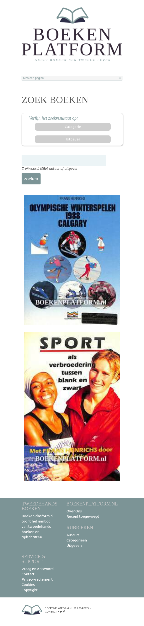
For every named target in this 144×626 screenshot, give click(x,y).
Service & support (34, 559)
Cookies (28, 585)
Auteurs (72, 535)
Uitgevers (74, 545)
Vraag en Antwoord (38, 569)
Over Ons (74, 511)
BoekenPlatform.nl (92, 503)
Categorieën (76, 540)
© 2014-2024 (81, 608)
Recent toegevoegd (82, 516)
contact (51, 611)
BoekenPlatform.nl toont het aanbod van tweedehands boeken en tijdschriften (38, 526)
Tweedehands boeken (39, 506)
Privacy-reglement (37, 579)
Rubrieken (79, 527)
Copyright (30, 590)
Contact (28, 574)
